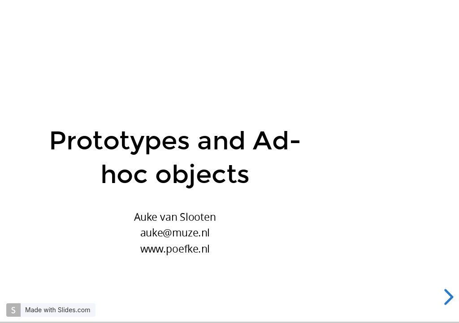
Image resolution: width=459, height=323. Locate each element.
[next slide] (447, 297)
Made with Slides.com (57, 310)
